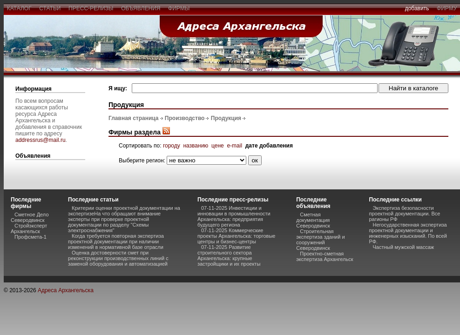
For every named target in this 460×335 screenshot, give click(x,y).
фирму (446, 8)
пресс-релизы (90, 8)
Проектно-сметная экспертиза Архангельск (324, 256)
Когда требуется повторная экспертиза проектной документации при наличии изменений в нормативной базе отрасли (116, 241)
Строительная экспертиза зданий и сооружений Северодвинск (320, 239)
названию (195, 145)
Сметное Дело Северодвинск (30, 217)
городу (171, 145)
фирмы (179, 8)
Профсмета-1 (30, 237)
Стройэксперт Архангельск (29, 228)
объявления (140, 8)
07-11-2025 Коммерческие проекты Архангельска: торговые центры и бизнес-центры (236, 236)
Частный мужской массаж (403, 247)
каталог (19, 8)
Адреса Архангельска (66, 290)
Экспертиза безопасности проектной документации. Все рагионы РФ (404, 213)
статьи (50, 8)
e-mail (234, 145)
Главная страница (133, 118)
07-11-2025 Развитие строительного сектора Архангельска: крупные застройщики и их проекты (228, 255)
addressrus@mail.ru (40, 140)
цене (217, 145)
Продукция (226, 118)
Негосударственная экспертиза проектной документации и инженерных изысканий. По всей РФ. (407, 233)
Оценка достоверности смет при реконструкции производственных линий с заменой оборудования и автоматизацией (118, 258)
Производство (185, 118)
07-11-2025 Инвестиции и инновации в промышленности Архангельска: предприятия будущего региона (234, 216)
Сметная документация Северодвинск (313, 220)
